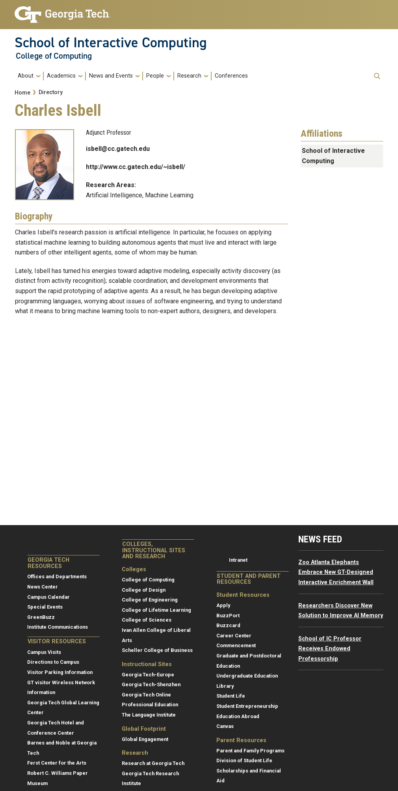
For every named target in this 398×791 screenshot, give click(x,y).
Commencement (236, 645)
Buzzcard (228, 625)
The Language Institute (149, 715)
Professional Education (150, 704)
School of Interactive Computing (111, 42)
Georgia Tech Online (146, 695)
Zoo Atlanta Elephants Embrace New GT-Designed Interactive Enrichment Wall (336, 572)
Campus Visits (44, 652)
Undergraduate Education (247, 676)
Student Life (230, 696)
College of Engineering (150, 600)
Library (225, 686)
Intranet (238, 560)
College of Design (144, 590)
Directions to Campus (53, 662)
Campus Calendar (48, 597)
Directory (51, 92)
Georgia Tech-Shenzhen (151, 684)
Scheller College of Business (157, 650)
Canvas (225, 726)
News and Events (111, 75)
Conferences (231, 75)
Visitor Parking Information (60, 672)
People (155, 75)
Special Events (45, 607)
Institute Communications (57, 627)
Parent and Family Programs (250, 751)
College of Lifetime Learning (156, 610)
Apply (223, 605)
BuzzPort (228, 615)
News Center (42, 587)
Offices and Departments (57, 576)
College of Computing (54, 56)
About (25, 75)
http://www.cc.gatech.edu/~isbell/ (135, 167)
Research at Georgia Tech (153, 763)
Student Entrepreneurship (247, 706)
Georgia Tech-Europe (148, 675)
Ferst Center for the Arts (56, 763)
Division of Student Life (244, 760)
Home (22, 92)
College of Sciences (146, 620)
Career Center (233, 636)
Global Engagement (145, 739)
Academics (61, 75)
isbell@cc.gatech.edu (118, 148)
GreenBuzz (41, 617)
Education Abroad (237, 716)
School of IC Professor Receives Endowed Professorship (329, 648)
